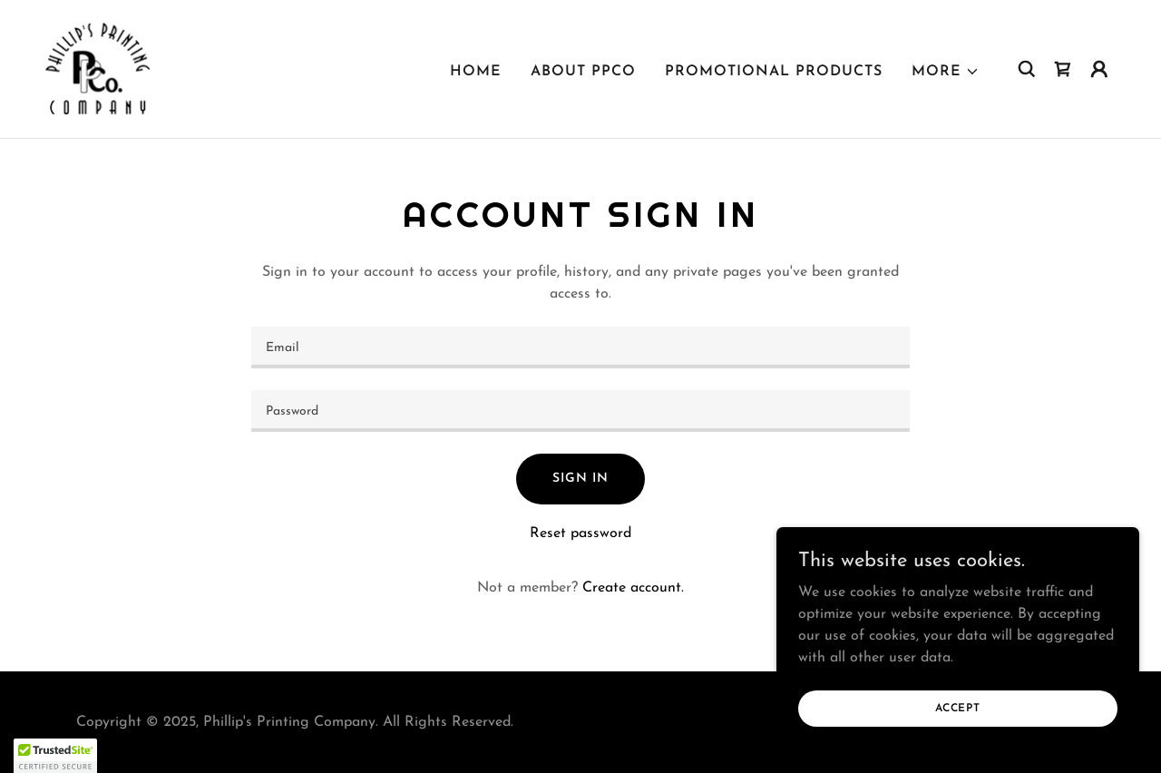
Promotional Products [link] (774, 71)
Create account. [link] (633, 588)
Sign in (580, 478)
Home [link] (476, 71)
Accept (958, 707)
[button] (946, 72)
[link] (98, 68)
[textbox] (580, 347)
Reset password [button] (580, 533)
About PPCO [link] (583, 71)
